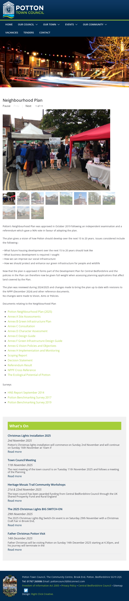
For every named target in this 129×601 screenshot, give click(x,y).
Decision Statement (20, 360)
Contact (44, 32)
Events (69, 24)
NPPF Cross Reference (22, 370)
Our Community (93, 24)
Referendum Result (20, 365)
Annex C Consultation (21, 326)
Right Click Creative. (42, 594)
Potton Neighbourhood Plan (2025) (30, 312)
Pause (6, 106)
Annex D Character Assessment (28, 331)
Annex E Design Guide (21, 336)
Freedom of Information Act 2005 (40, 585)
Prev (16, 106)
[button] (36, 24)
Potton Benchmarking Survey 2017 (29, 397)
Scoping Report (17, 355)
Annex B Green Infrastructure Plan (29, 321)
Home (9, 24)
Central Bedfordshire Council (94, 585)
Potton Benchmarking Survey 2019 (29, 402)
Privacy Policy (68, 585)
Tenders (29, 32)
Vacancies (11, 32)
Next (28, 106)
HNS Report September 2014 (26, 392)
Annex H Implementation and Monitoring (34, 350)
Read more (15, 452)
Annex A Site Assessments (24, 316)
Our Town (49, 24)
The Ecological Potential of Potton (29, 375)
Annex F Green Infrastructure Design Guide (35, 341)
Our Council (26, 24)
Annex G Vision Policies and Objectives (32, 346)
